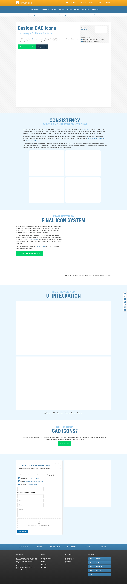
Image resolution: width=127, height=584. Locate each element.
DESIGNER (95, 138)
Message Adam (32, 484)
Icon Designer (85, 9)
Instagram (96, 566)
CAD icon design (40, 246)
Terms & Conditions (69, 558)
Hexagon (84, 29)
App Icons (53, 9)
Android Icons (23, 547)
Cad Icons (76, 9)
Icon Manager (95, 9)
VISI (89, 138)
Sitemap (67, 562)
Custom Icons (45, 9)
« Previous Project (31, 15)
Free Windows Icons (55, 547)
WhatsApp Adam (27, 569)
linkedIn (95, 563)
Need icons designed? (26, 47)
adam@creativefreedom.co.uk (33, 481)
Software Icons (35, 9)
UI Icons (103, 547)
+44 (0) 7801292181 (34, 478)
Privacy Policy (68, 559)
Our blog (95, 559)
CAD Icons (33, 39)
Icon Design (74, 3)
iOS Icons (39, 547)
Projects (83, 3)
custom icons (85, 129)
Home (66, 3)
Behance (95, 570)
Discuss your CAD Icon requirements (29, 253)
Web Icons (61, 9)
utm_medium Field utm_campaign (26, 492)
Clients (91, 3)
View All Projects (63, 15)
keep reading (42, 47)
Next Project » (95, 15)
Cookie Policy (68, 561)
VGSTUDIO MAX (31, 140)
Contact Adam (64, 444)
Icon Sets (69, 9)
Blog (99, 3)
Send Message (23, 531)
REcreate (102, 138)
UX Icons (87, 547)
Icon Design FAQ (71, 547)
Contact (107, 3)
